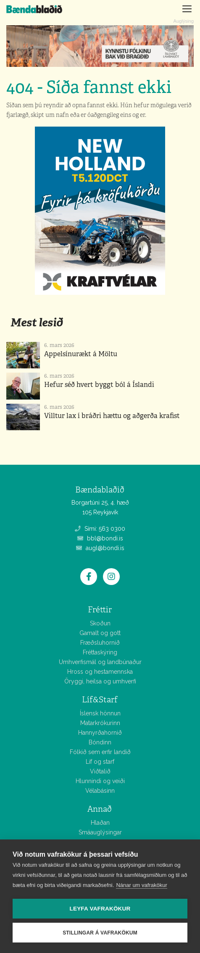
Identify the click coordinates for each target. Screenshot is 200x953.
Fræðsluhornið (100, 642)
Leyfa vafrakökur (100, 908)
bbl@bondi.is (100, 538)
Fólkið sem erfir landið (100, 752)
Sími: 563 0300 (100, 528)
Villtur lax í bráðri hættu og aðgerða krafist (112, 415)
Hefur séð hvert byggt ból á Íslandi (99, 384)
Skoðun (100, 623)
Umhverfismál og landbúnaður (100, 662)
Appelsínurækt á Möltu (80, 353)
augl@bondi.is (100, 548)
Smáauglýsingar (100, 832)
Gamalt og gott (100, 633)
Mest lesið (37, 322)
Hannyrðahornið (100, 732)
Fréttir (100, 609)
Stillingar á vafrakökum (100, 933)
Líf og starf (100, 761)
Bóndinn (100, 742)
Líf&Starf (100, 699)
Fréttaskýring (100, 652)
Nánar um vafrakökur (141, 885)
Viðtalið (100, 771)
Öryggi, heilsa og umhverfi (100, 681)
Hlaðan (100, 822)
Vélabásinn (100, 790)
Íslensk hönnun (100, 713)
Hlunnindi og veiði (100, 781)
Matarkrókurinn (100, 723)
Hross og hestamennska (100, 671)
